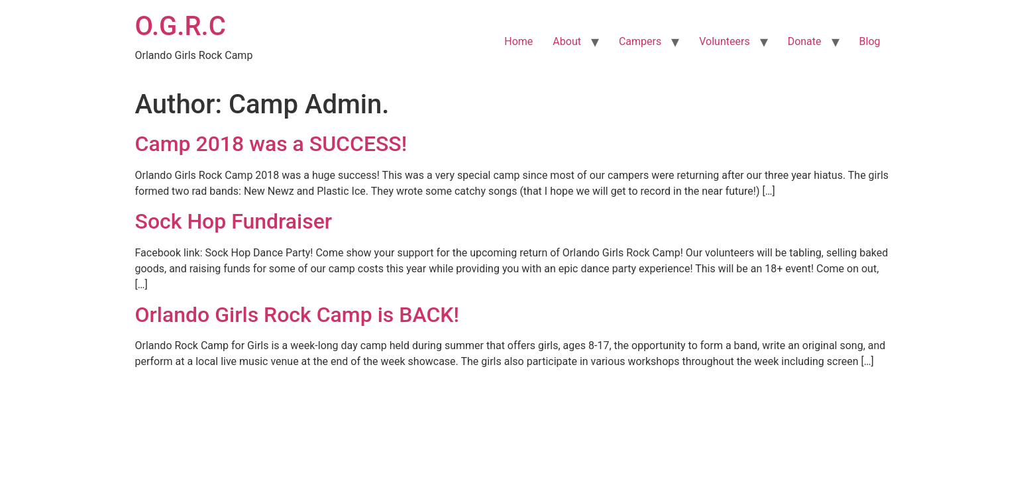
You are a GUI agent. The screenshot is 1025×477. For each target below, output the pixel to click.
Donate (805, 41)
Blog (870, 41)
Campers (640, 41)
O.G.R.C (180, 26)
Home (518, 41)
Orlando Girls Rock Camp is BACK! (297, 314)
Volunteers (724, 41)
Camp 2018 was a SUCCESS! (271, 143)
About (567, 41)
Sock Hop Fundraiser (234, 221)
